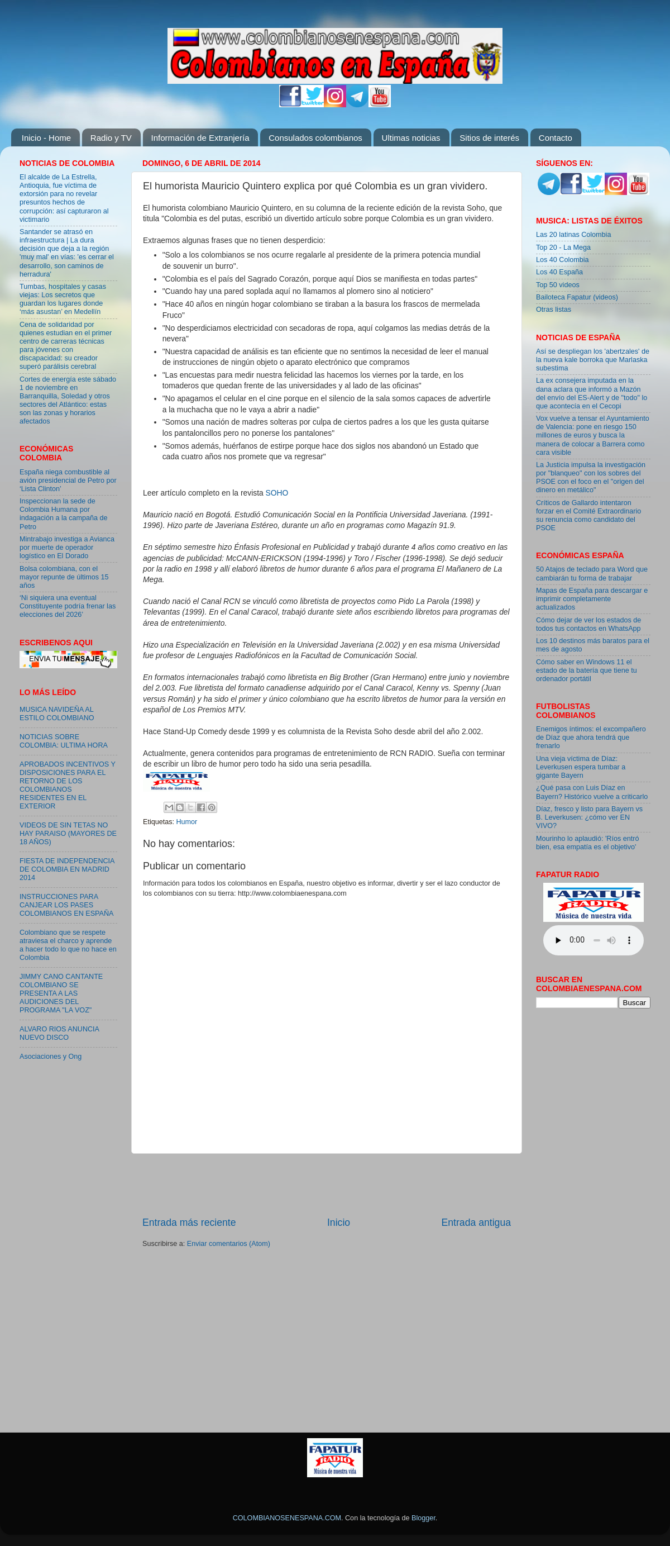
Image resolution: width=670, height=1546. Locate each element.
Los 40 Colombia (562, 260)
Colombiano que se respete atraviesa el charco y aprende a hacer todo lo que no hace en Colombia (68, 945)
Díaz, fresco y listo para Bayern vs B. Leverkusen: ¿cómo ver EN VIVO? (589, 817)
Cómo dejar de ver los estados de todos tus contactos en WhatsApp (588, 624)
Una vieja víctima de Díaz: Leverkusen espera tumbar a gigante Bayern (580, 767)
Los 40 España (559, 272)
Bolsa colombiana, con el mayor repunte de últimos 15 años (64, 577)
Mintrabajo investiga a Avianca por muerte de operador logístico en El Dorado (67, 547)
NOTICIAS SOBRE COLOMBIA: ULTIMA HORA (64, 741)
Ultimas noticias (411, 137)
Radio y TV (111, 137)
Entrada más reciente (189, 1222)
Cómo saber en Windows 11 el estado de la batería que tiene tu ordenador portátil (586, 670)
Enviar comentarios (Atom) (228, 1244)
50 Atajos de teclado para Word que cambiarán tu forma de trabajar (592, 573)
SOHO (277, 492)
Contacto (555, 137)
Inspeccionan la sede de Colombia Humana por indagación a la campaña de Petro (64, 513)
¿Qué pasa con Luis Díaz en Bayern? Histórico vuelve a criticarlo (592, 792)
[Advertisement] (326, 1184)
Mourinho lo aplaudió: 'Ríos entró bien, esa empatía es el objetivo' (587, 843)
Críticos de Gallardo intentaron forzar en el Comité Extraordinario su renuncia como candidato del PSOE (588, 515)
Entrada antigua (476, 1222)
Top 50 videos (558, 285)
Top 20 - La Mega (563, 247)
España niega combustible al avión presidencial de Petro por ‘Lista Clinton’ (68, 480)
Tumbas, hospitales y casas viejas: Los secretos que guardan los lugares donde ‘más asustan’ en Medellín (63, 299)
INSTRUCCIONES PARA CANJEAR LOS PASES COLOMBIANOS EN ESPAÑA (66, 905)
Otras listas (553, 309)
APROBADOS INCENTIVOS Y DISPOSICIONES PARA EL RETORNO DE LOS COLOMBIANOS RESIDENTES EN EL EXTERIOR (68, 785)
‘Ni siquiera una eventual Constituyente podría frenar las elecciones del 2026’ (68, 606)
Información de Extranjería (200, 137)
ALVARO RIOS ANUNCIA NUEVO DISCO (59, 1033)
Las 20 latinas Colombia (573, 235)
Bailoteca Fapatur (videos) (577, 297)
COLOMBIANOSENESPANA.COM (287, 1518)
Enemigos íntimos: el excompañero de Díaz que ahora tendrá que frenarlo (591, 737)
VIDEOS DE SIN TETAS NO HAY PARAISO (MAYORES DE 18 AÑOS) (68, 833)
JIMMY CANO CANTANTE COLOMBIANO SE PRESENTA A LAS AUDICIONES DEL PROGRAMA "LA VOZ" (61, 993)
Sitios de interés (489, 137)
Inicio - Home (46, 137)
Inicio (338, 1222)
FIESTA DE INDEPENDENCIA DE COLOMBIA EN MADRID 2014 (67, 869)
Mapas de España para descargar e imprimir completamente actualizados (592, 599)
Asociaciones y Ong (51, 1056)
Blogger (423, 1518)
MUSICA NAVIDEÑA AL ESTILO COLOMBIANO (57, 714)
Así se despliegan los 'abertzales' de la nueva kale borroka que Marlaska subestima (592, 360)
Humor (187, 822)
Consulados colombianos (315, 137)
